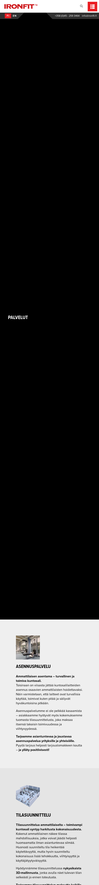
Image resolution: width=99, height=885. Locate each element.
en (15, 15)
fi (8, 15)
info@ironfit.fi (89, 15)
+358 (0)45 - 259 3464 (67, 15)
